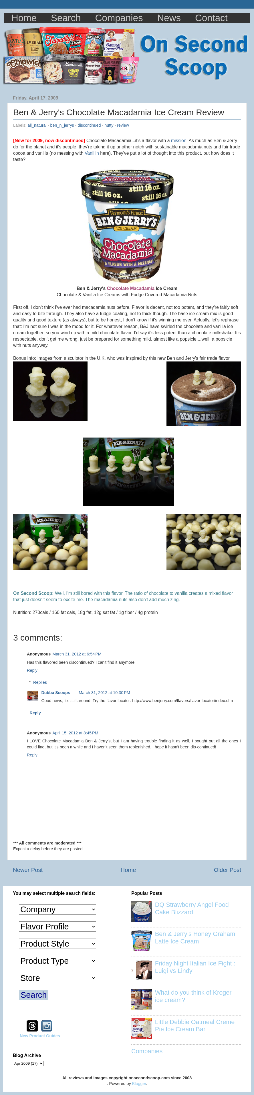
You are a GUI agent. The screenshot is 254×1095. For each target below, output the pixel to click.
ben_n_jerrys (62, 125)
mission (178, 140)
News (169, 18)
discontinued (89, 125)
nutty (108, 125)
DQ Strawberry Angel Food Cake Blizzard (192, 908)
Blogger (139, 1083)
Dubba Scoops (55, 692)
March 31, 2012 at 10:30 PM (104, 692)
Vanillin (92, 153)
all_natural (36, 125)
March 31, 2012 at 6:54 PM (77, 654)
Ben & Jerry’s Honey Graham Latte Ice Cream (195, 937)
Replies (40, 682)
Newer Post (28, 870)
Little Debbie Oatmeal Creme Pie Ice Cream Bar (195, 1025)
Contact (211, 18)
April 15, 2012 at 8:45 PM (75, 733)
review (123, 125)
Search (66, 18)
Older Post (227, 870)
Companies (119, 18)
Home (24, 18)
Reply (32, 670)
